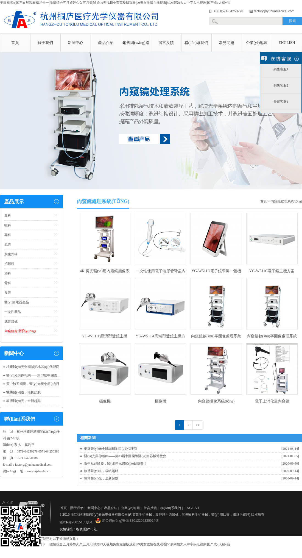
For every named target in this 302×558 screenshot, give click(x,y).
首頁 (15, 43)
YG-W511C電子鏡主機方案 (272, 271)
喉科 (7, 225)
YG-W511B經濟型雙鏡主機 (105, 336)
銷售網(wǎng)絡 (135, 43)
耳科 (7, 235)
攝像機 (105, 401)
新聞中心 (75, 43)
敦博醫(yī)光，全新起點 (101, 478)
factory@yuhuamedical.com (274, 11)
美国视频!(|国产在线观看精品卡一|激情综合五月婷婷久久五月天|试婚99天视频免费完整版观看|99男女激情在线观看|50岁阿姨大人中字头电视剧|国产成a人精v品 (115, 3)
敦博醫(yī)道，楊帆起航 (101, 471)
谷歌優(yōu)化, (87, 529)
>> (198, 425)
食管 (7, 293)
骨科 (7, 283)
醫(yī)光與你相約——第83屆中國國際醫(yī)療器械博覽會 (125, 456)
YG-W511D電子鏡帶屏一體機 (216, 271)
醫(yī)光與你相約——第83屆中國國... (33, 375)
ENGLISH (287, 43)
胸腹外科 (11, 254)
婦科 (7, 273)
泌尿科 (9, 264)
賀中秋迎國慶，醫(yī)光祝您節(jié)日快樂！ (115, 463)
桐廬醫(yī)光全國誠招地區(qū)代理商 (110, 449)
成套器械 (11, 321)
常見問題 (226, 43)
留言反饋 (166, 43)
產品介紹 (105, 43)
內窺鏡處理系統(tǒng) (20, 331)
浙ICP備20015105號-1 (76, 522)
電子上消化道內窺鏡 (272, 401)
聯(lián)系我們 (196, 43)
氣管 (7, 244)
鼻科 (7, 216)
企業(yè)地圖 (257, 43)
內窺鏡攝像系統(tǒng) (216, 401)
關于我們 (45, 43)
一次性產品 (12, 312)
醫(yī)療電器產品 (16, 302)
